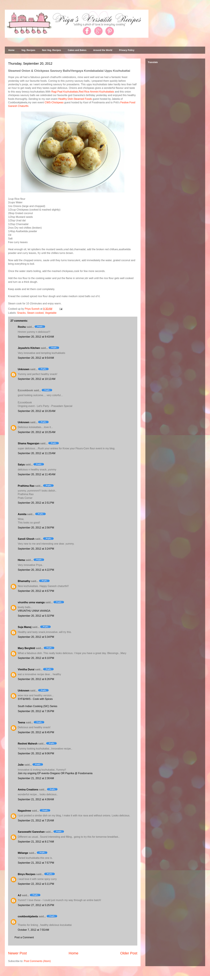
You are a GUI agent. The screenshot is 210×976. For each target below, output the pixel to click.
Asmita (22, 514)
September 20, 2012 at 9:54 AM (36, 357)
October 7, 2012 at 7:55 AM (33, 929)
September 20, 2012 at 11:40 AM (36, 474)
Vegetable (51, 312)
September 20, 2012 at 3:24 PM (36, 548)
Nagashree (24, 810)
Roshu (22, 326)
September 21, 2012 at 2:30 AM (36, 778)
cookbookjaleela (28, 916)
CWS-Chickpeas (54, 102)
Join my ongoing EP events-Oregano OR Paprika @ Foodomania (55, 773)
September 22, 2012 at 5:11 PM (36, 883)
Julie (21, 764)
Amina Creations (28, 789)
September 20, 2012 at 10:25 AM (36, 432)
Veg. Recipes (28, 50)
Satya (21, 464)
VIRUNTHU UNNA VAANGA (34, 610)
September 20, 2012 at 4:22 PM (36, 569)
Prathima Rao (26, 485)
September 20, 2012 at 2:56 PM (36, 527)
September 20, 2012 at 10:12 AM (36, 379)
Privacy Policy (126, 50)
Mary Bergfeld (26, 648)
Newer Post (17, 953)
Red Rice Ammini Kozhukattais (96, 91)
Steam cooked (35, 312)
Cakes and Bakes (77, 50)
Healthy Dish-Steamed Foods (75, 99)
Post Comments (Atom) (37, 961)
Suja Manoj (24, 627)
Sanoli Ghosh (26, 538)
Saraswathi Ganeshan (31, 831)
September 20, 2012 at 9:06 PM (36, 753)
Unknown (23, 369)
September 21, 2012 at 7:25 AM (36, 820)
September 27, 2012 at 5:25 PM (36, 905)
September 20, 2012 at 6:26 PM (36, 679)
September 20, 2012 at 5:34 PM (36, 637)
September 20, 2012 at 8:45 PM (36, 732)
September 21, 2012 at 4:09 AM (36, 799)
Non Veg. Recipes (51, 50)
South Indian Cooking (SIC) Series (37, 706)
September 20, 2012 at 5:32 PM (36, 615)
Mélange (23, 853)
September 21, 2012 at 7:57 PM (36, 862)
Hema (21, 560)
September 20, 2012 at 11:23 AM (36, 453)
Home (11, 50)
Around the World (102, 50)
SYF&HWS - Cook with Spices (35, 699)
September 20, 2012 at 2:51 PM (36, 502)
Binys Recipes (26, 874)
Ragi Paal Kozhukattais (64, 91)
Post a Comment (24, 937)
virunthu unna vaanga (31, 602)
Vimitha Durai (26, 669)
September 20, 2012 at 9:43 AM (36, 336)
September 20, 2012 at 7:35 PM (36, 711)
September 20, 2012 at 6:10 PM (36, 658)
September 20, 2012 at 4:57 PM (36, 591)
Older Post (128, 953)
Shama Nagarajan (28, 443)
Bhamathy (24, 581)
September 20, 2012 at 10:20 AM (36, 411)
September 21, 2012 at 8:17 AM (36, 841)
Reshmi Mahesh (27, 743)
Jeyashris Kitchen (29, 348)
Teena (21, 722)
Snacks (21, 312)
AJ (19, 895)
